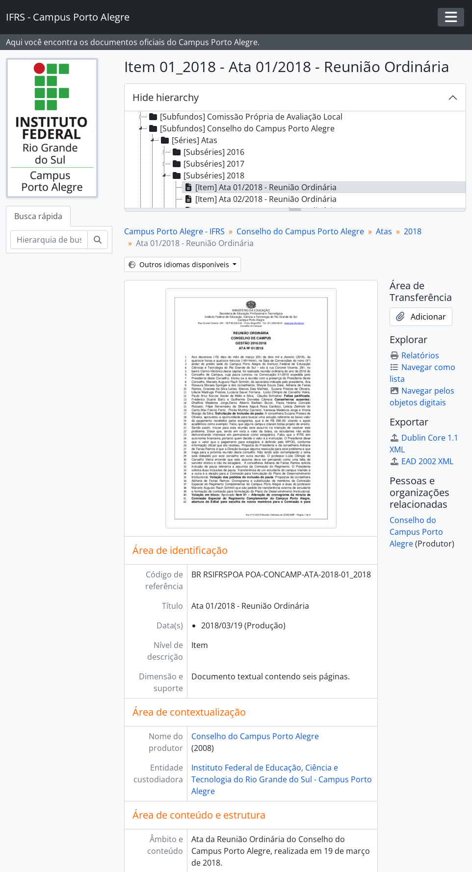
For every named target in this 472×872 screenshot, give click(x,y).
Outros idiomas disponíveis (180, 264)
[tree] (295, 160)
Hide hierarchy (165, 97)
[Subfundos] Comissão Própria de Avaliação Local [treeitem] (244, 117)
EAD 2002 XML (421, 461)
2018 (412, 231)
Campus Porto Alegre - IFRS (174, 231)
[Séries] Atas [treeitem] (188, 140)
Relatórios (414, 355)
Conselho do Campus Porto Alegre (300, 231)
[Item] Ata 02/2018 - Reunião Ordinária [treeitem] (260, 199)
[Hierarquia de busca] (49, 239)
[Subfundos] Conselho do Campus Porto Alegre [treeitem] (241, 128)
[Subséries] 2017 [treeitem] (207, 164)
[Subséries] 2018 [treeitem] (207, 175)
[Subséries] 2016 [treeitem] (207, 152)
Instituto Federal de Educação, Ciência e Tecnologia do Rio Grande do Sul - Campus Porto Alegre (281, 779)
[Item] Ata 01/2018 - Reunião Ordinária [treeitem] (260, 187)
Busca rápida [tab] (38, 216)
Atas (384, 231)
